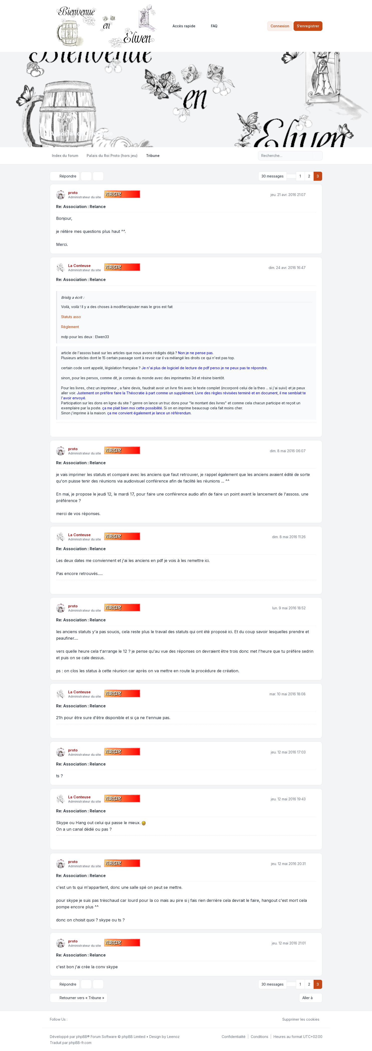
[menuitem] (181, 26)
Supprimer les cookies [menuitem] (297, 1019)
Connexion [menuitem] (280, 26)
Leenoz (173, 1036)
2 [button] (309, 176)
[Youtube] (78, 1019)
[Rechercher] (308, 155)
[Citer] (312, 194)
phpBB (81, 1036)
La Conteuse (79, 265)
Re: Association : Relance (81, 206)
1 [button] (300, 176)
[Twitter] (74, 1019)
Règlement (70, 327)
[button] (291, 176)
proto (73, 192)
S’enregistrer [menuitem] (308, 26)
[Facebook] (70, 1019)
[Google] (82, 1019)
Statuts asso (71, 317)
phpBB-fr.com (80, 1042)
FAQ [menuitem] (210, 26)
